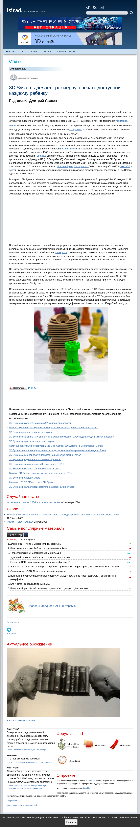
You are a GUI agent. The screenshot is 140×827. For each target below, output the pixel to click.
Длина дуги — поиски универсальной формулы (35, 544)
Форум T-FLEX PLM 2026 (20, 521)
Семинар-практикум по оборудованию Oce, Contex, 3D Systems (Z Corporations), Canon (56, 445)
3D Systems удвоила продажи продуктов (30, 432)
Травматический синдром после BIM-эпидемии (35, 553)
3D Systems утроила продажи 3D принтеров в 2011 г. (37, 464)
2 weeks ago (36, 788)
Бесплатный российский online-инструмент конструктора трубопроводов (49, 588)
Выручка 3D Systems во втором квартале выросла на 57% (40, 473)
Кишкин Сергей (13, 729)
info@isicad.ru (89, 788)
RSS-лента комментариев (21, 720)
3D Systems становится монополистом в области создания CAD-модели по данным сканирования (61, 436)
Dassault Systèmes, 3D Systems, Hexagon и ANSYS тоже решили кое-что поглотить (53, 427)
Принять (71, 822)
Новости (10, 51)
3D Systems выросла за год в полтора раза (32, 441)
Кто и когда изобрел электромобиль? (30, 584)
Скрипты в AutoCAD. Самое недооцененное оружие (38, 571)
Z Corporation (81, 166)
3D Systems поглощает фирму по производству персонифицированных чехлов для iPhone (57, 450)
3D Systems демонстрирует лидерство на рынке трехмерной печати (45, 455)
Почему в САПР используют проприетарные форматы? (40, 562)
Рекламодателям (66, 51)
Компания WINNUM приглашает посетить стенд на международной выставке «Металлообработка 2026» (63, 514)
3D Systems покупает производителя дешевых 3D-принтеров (42, 487)
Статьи (22, 51)
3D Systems (75, 129)
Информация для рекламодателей (22, 805)
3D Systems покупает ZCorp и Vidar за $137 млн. (35, 468)
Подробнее (12, 800)
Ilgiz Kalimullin (12, 755)
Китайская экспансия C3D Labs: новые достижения (34, 502)
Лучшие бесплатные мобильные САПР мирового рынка (40, 557)
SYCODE (125, 166)
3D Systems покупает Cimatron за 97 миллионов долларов (40, 423)
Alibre (12, 170)
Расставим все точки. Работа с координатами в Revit (38, 548)
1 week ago (41, 750)
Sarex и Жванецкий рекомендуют (21, 750)
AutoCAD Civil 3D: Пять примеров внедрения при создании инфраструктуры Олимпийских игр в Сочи (64, 566)
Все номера (13, 622)
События (47, 51)
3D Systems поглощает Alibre (24, 477)
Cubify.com (61, 252)
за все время (28, 539)
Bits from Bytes (68, 148)
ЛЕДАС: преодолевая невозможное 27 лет (25, 762)
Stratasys (41, 155)
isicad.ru (91, 781)
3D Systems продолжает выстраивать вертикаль (35, 459)
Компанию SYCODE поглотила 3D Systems (32, 482)
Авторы (34, 51)
